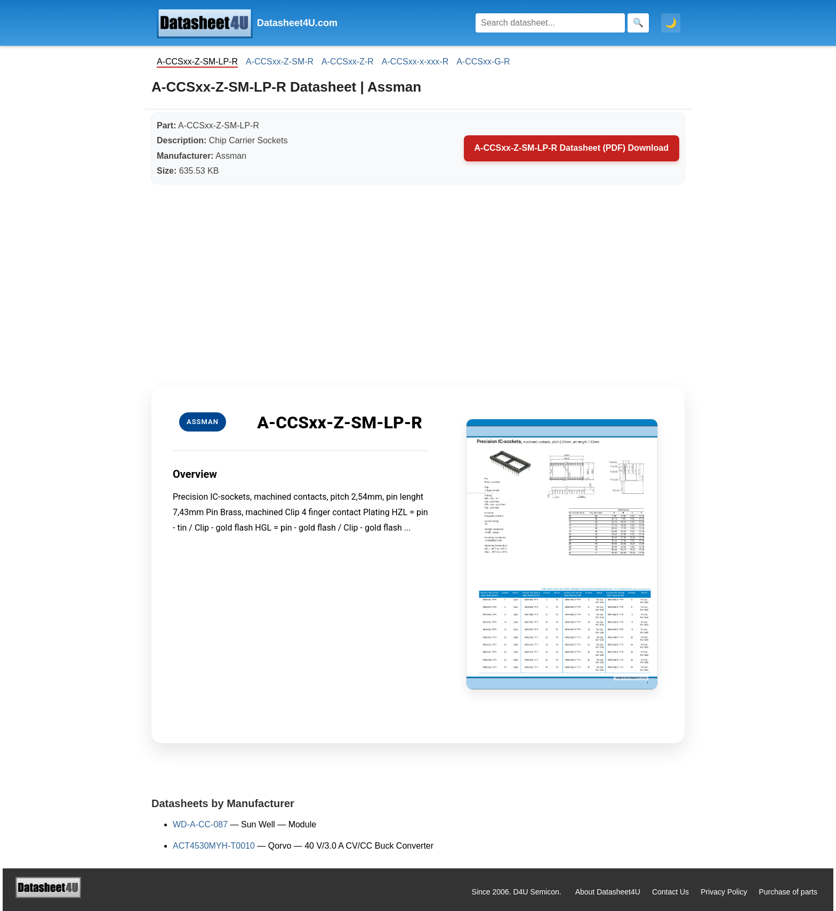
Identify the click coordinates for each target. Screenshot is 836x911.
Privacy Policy (724, 892)
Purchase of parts (788, 892)
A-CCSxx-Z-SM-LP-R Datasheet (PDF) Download (572, 147)
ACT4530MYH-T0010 (214, 845)
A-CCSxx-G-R (483, 61)
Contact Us (670, 892)
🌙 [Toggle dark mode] (671, 23)
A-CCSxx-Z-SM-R (280, 61)
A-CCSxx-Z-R (347, 61)
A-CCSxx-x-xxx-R (415, 61)
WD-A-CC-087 (200, 824)
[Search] (550, 22)
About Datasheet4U (607, 892)
